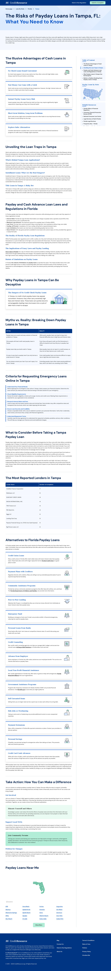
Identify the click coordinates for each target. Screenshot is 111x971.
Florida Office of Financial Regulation (91, 109)
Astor (41, 912)
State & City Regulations (64, 948)
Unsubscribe (86, 955)
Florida (30, 9)
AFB (7, 906)
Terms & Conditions (88, 940)
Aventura (59, 912)
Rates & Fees (86, 944)
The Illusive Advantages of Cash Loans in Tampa (93, 64)
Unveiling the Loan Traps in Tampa (93, 68)
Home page (9, 9)
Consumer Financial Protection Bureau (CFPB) (92, 113)
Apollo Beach (26, 912)
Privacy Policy (86, 951)
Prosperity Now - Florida (90, 124)
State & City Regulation (79, 3)
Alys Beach (9, 919)
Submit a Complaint (98, 3)
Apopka (25, 916)
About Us (59, 951)
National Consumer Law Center (92, 116)
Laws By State (20, 9)
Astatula (42, 909)
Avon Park (59, 916)
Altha (7, 916)
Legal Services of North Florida (92, 119)
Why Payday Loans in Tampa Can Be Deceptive (93, 74)
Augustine (59, 906)
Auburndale (42, 919)
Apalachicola (26, 909)
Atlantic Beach (43, 916)
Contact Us (60, 944)
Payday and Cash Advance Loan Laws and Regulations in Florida (93, 71)
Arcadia (25, 919)
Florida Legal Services (90, 121)
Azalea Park (59, 919)
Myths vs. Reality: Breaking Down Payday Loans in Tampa (93, 78)
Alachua (8, 909)
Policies (84, 948)
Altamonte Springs (11, 912)
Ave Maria (59, 909)
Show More (38, 925)
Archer (41, 906)
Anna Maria (26, 906)
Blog (58, 940)
